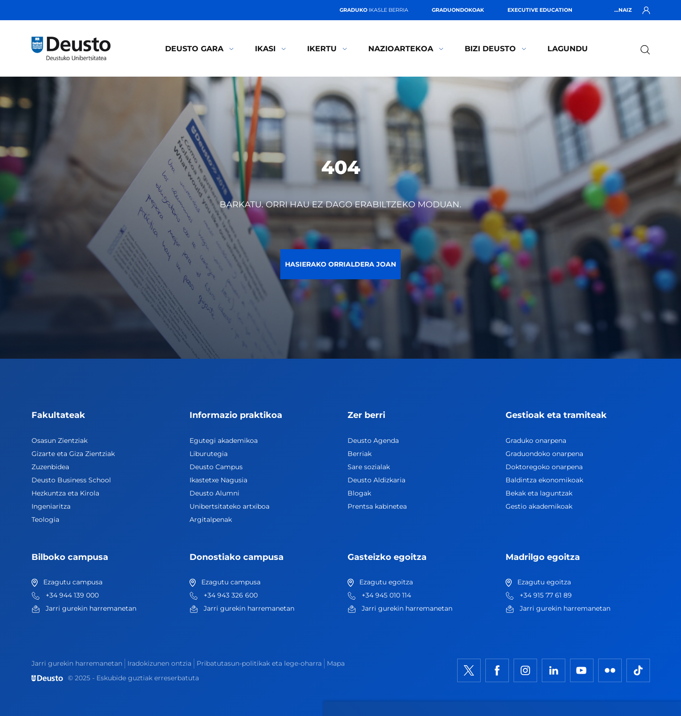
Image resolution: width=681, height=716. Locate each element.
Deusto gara (199, 48)
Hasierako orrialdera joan (340, 264)
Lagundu (567, 48)
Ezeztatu (572, 590)
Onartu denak (583, 562)
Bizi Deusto (495, 48)
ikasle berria (374, 10)
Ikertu (327, 48)
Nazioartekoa (405, 48)
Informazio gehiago (330, 584)
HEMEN (253, 595)
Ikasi (270, 48)
